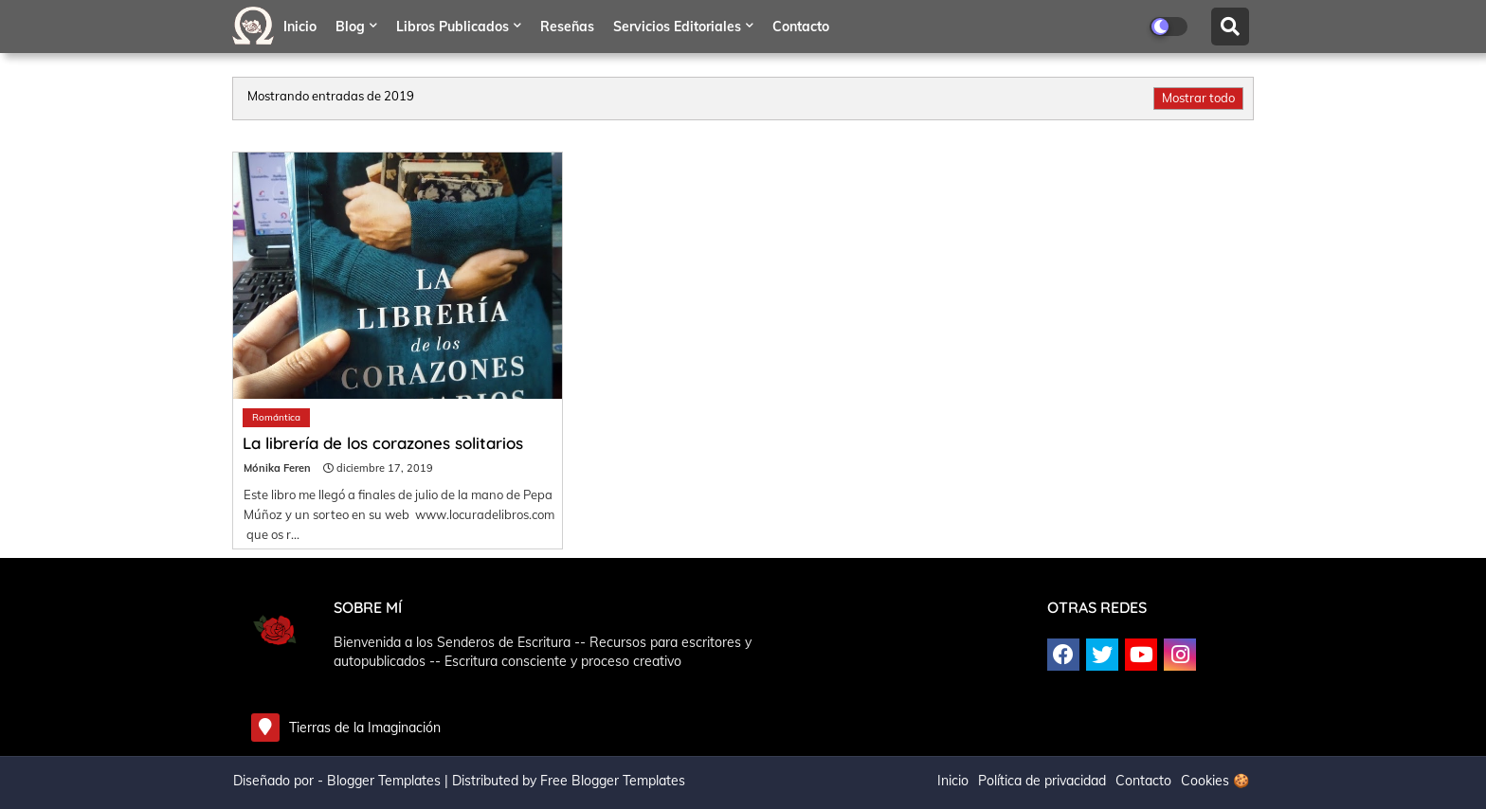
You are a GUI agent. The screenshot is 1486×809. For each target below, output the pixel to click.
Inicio (300, 26)
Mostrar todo (1198, 97)
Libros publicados (452, 26)
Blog (350, 26)
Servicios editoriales (677, 26)
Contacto (800, 26)
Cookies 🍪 (1215, 780)
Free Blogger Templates (612, 780)
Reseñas (567, 26)
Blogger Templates (384, 780)
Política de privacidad (1042, 780)
